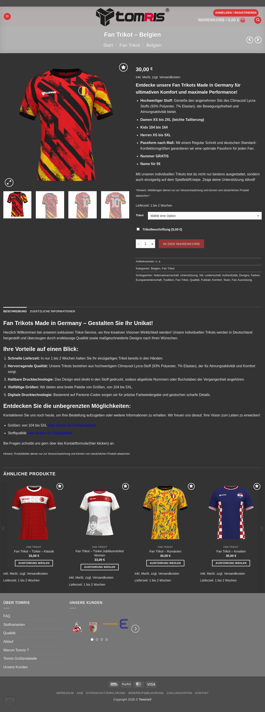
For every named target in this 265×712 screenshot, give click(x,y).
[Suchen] (257, 20)
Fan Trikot (130, 45)
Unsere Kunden (15, 667)
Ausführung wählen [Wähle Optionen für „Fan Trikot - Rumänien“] (165, 563)
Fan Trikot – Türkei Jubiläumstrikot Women (100, 553)
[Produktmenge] (145, 243)
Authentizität (230, 275)
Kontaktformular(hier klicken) (86, 443)
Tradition (168, 280)
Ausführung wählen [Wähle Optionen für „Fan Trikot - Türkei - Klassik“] (34, 563)
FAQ (6, 616)
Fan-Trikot (182, 280)
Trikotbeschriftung (160, 229)
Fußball (206, 280)
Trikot (139, 215)
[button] (7, 16)
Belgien (154, 45)
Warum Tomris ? (16, 650)
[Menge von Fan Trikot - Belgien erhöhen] (152, 243)
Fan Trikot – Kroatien (231, 551)
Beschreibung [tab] (15, 311)
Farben (255, 275)
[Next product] (249, 39)
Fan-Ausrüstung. (242, 280)
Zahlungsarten (179, 693)
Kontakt (202, 693)
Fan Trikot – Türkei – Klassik (34, 551)
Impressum (65, 693)
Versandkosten (169, 77)
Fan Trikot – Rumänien (165, 551)
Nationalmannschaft (166, 275)
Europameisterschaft (149, 280)
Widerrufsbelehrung (146, 693)
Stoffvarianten (14, 625)
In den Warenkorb (181, 244)
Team (226, 280)
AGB (80, 693)
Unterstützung (189, 275)
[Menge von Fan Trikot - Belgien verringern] (138, 243)
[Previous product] (258, 39)
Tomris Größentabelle (20, 658)
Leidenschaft (213, 275)
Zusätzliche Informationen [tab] (52, 311)
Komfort (217, 280)
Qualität (195, 280)
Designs (244, 275)
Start (108, 45)
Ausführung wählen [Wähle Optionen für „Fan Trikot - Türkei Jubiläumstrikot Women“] (99, 567)
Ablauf (8, 641)
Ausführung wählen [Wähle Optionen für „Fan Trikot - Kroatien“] (231, 563)
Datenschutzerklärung (105, 693)
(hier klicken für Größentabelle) (72, 425)
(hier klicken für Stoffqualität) (49, 433)
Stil (201, 275)
